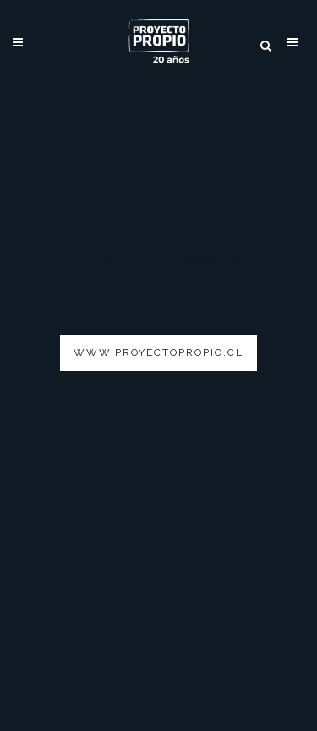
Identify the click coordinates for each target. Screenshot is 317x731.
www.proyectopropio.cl (158, 352)
